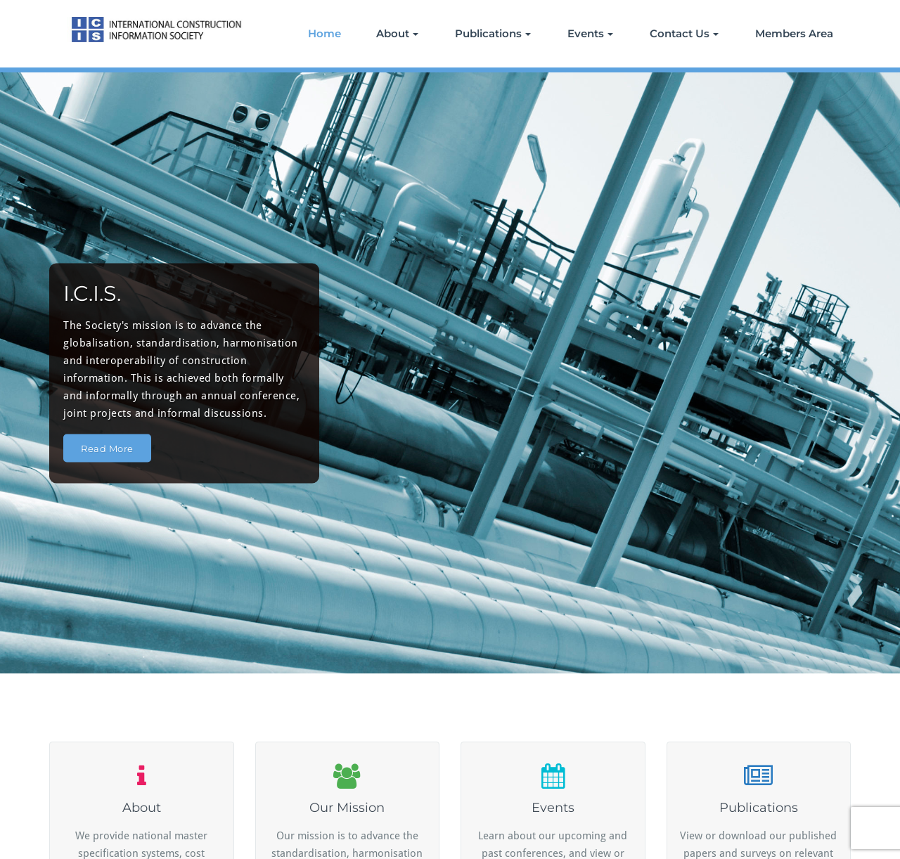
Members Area (794, 33)
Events (590, 33)
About (397, 33)
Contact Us (684, 33)
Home (324, 33)
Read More (107, 447)
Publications (493, 33)
